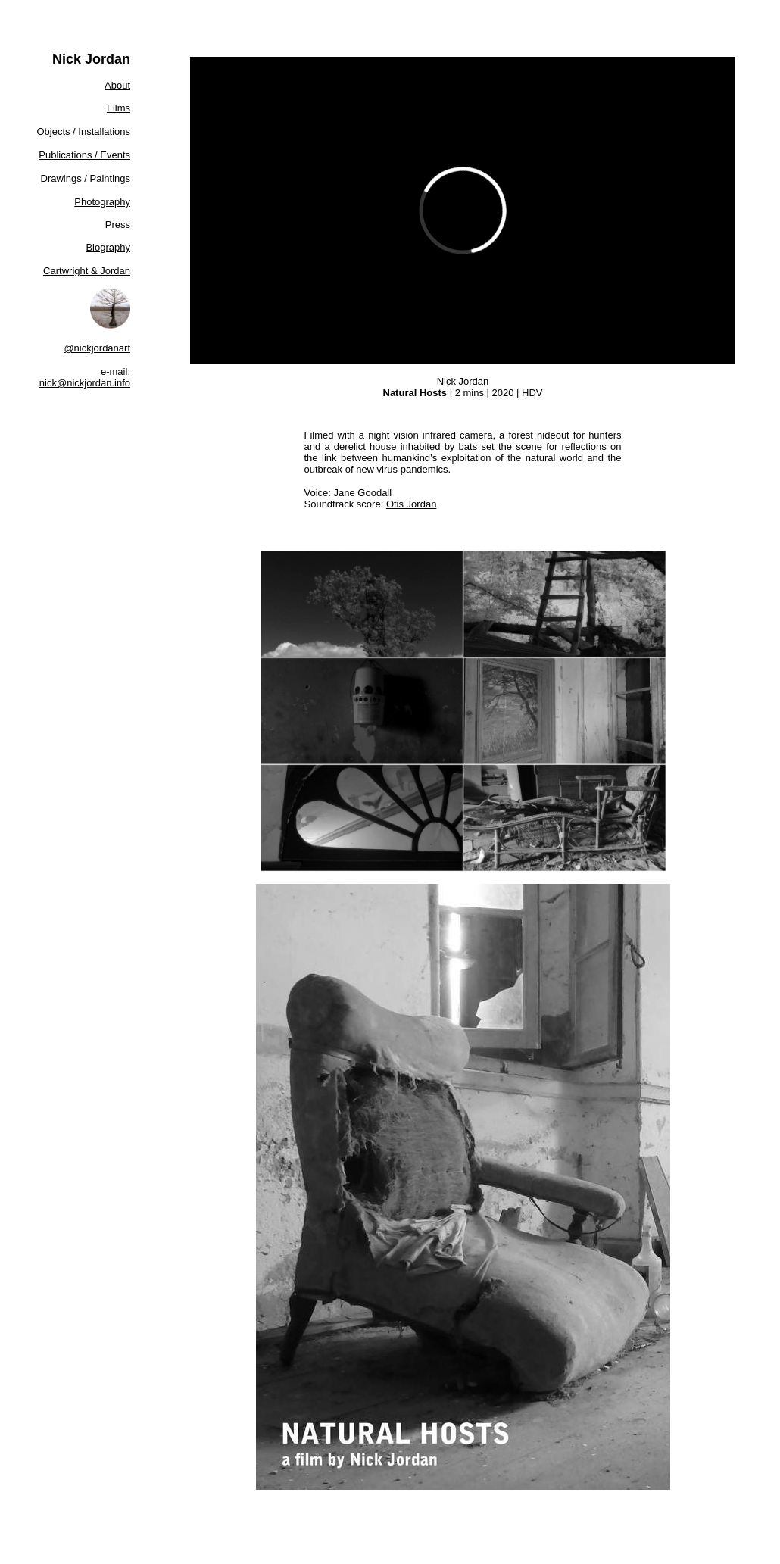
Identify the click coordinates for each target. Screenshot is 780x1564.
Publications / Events (84, 155)
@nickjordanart (97, 348)
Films (118, 108)
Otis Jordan (411, 504)
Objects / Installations (83, 131)
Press (117, 224)
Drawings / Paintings (86, 178)
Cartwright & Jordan (86, 270)
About (117, 85)
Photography (102, 202)
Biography (108, 247)
